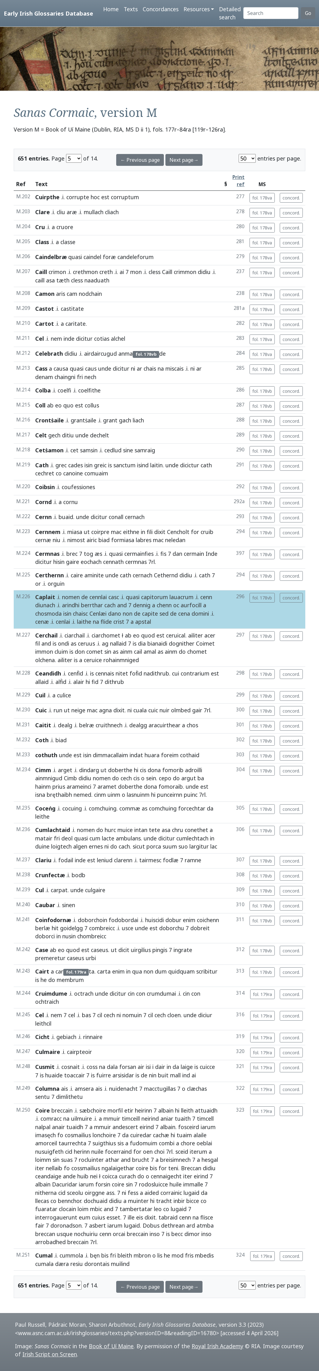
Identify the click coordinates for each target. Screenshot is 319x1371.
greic (100, 465)
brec (72, 553)
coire (142, 1168)
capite (150, 613)
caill (40, 280)
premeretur (50, 958)
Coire (42, 1110)
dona (154, 770)
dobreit (200, 928)
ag (105, 643)
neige (78, 710)
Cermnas (47, 553)
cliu (61, 212)
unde (104, 368)
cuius (98, 1217)
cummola (71, 1255)
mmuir (111, 1118)
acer (209, 635)
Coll (40, 405)
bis (153, 1168)
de (84, 597)
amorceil (46, 1143)
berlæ (42, 928)
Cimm (43, 770)
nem (56, 338)
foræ (109, 257)
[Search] (270, 13)
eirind (147, 1127)
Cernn (43, 517)
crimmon (185, 272)
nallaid (118, 643)
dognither (181, 643)
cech (126, 778)
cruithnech (109, 725)
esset (113, 1217)
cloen (174, 1015)
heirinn (143, 1110)
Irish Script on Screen (49, 1354)
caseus (99, 950)
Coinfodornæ (53, 920)
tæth (62, 280)
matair (43, 838)
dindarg (89, 770)
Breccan (191, 1168)
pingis (159, 950)
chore (188, 1143)
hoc (95, 197)
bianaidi (157, 643)
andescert (125, 1127)
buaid (66, 517)
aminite (94, 575)
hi (88, 682)
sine (128, 450)
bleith (124, 1255)
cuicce (207, 1066)
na (161, 368)
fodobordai (123, 920)
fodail (65, 860)
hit (55, 928)
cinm (100, 794)
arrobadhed (50, 1242)
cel (71, 1015)
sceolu (75, 1192)
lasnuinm (138, 794)
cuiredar (140, 1135)
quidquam (181, 971)
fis (163, 553)
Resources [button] (196, 9)
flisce (206, 1217)
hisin (58, 561)
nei (94, 1176)
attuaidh (206, 1110)
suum (170, 846)
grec (61, 465)
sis (120, 1143)
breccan (45, 1234)
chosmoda (48, 613)
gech (54, 435)
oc (176, 605)
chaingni (65, 377)
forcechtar (191, 808)
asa (50, 280)
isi (148, 1066)
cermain (194, 553)
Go (308, 13)
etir (128, 1110)
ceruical (175, 635)
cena (184, 613)
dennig (141, 605)
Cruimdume (51, 993)
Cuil (40, 695)
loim (83, 1209)
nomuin (132, 1015)
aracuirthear (164, 725)
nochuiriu (86, 1234)
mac (116, 532)
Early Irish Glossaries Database (48, 13)
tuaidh (74, 1127)
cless (154, 272)
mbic (96, 1209)
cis (143, 770)
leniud (104, 860)
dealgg (138, 725)
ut (87, 532)
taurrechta (72, 1143)
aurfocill (191, 605)
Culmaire (47, 1052)
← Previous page (140, 159)
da (210, 808)
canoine (73, 473)
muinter (138, 1201)
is (110, 465)
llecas (42, 1201)
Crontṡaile (49, 420)
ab (50, 405)
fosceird (188, 1127)
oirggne (95, 1192)
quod (148, 635)
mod (177, 1255)
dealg (65, 725)
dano (114, 613)
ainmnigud (48, 778)
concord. (291, 198)
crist (118, 621)
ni (133, 368)
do (182, 651)
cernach (142, 575)
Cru (40, 227)
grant (110, 420)
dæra (62, 1264)
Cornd (43, 502)
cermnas (136, 561)
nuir (164, 710)
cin (131, 993)
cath (206, 465)
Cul (39, 890)
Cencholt (178, 532)
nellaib (54, 1168)
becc (177, 1234)
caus (91, 368)
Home (111, 9)
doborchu (171, 928)
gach (125, 420)
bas (86, 1015)
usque (65, 1234)
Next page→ (183, 159)
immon (44, 651)
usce (127, 928)
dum (161, 971)
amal (150, 651)
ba (201, 778)
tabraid (168, 1217)
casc (113, 597)
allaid (42, 682)
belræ (86, 725)
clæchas (197, 1088)
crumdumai (161, 993)
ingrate (183, 950)
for (195, 532)
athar (112, 1159)
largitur (199, 846)
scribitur (206, 971)
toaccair (74, 1075)
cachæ (161, 1135)
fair (39, 1225)
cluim (61, 651)
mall (175, 1075)
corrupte (77, 197)
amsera (84, 1088)
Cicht (42, 1037)
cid (68, 1151)
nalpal (42, 1127)
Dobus (151, 1225)
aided (152, 1192)
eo (58, 405)
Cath (42, 465)
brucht (140, 1159)
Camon (45, 293)
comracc (51, 1118)
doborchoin (92, 920)
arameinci (79, 786)
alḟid (60, 682)
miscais (174, 368)
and (122, 605)
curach (127, 1176)
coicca (109, 1176)
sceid (181, 1151)
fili (150, 532)
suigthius (104, 1143)
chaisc (80, 613)
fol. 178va (262, 198)
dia (142, 643)
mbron (142, 1255)
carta (104, 971)
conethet (196, 830)
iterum (198, 1151)
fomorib (172, 770)
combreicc (102, 928)
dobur (173, 920)
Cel (39, 338)
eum (84, 1217)
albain (166, 1110)
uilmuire (81, 1118)
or (38, 583)
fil (37, 643)
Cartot (44, 323)
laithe (84, 621)
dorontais (96, 1264)
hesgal (210, 1159)
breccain (62, 1110)
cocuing (72, 808)
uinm (113, 794)
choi (159, 1151)
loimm (43, 1159)
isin (88, 465)
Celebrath (49, 353)
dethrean (173, 1225)
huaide (54, 1075)
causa (61, 368)
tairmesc (150, 860)
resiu (76, 1264)
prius (58, 786)
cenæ (42, 621)
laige (187, 1066)
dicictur (189, 465)
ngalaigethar (118, 1168)
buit (163, 1075)
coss (92, 1066)
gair (197, 710)
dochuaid (95, 1201)
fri (80, 377)
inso (155, 1234)
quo (68, 405)
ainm (126, 651)
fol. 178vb (262, 369)
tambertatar (136, 1209)
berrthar (92, 605)
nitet (122, 673)
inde (69, 338)
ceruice (93, 660)
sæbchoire (92, 1110)
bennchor (69, 1201)
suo (183, 846)
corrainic (171, 1192)
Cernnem (47, 532)
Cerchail (46, 635)
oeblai (204, 1143)
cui (175, 673)
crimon (57, 272)
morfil (115, 1110)
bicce (192, 1201)
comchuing (103, 808)
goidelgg (71, 928)
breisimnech (175, 1159)
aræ (72, 212)
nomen (71, 597)
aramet (107, 786)
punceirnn (169, 794)
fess (133, 1192)
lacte (108, 838)
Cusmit (45, 1066)
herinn (82, 1151)
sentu (42, 1096)
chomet (197, 651)
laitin (156, 465)
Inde (211, 553)
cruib (207, 532)
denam (44, 377)
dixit (159, 532)
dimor (192, 1234)
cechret (44, 473)
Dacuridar (64, 1184)
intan (140, 830)
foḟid (136, 673)
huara (152, 755)
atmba (205, 1225)
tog (88, 553)
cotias (101, 338)
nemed (82, 794)
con (140, 993)
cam (72, 293)
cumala (44, 1264)
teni (173, 1168)
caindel (92, 257)
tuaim (184, 1135)
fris (189, 1255)
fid (95, 682)
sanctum (124, 465)
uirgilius (141, 950)
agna (105, 710)
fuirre (103, 1075)
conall (116, 517)
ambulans (128, 838)
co (59, 473)
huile (175, 1184)
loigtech (61, 846)
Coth (42, 740)
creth (106, 272)
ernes (96, 846)
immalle (193, 1184)
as (73, 643)
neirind (150, 1118)
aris (60, 293)
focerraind (118, 1151)
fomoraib (171, 786)
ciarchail (74, 635)
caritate (75, 323)
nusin (69, 936)
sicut (139, 846)
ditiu (68, 435)
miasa (74, 532)
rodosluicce (153, 1184)
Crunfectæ (50, 875)
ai (122, 272)
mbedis (204, 1255)
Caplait (45, 597)
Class (42, 242)
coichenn (208, 920)
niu (56, 540)
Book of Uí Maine (111, 1346)
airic (92, 540)
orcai (119, 1234)
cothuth (46, 755)
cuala (140, 710)
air (141, 1066)
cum (94, 838)
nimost (76, 540)
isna (40, 794)
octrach (83, 993)
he (43, 980)
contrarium (195, 673)
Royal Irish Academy (217, 1346)
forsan (127, 1066)
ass (110, 1192)
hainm (43, 786)
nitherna (46, 1192)
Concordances (161, 9)
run (58, 710)
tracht (164, 1201)
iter (39, 1168)
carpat (59, 890)
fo (60, 1135)
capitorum (154, 597)
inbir (179, 1201)
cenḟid (75, 673)
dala (112, 1066)
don (80, 651)
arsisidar (123, 1075)
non (127, 613)
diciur (205, 1015)
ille (131, 1217)
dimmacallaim (110, 755)
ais (64, 1088)
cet (74, 450)
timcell (205, 1118)
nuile (97, 1151)
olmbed (181, 710)
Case (41, 950)
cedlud (112, 450)
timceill (131, 1118)
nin (152, 1075)
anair (58, 1127)
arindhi (70, 605)
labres (143, 540)
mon (136, 272)
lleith (187, 1110)
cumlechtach (192, 838)
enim (189, 920)
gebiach (66, 1037)
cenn (206, 597)
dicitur (84, 338)
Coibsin (45, 487)
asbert (97, 1225)
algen (80, 846)
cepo (165, 778)
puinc (191, 794)
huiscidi (154, 920)
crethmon (85, 272)
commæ (129, 808)
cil (99, 1015)
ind (186, 1075)
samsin (89, 450)
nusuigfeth (49, 1151)
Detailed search (230, 13)
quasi (75, 257)
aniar (166, 1118)
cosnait (70, 1066)
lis (159, 1255)
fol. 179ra (262, 994)
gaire (72, 561)
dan (177, 553)
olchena (45, 660)
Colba (43, 390)
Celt (41, 435)
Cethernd (166, 575)
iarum (208, 1127)
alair (78, 682)
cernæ (43, 540)
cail (138, 651)
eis (139, 1217)
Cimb (70, 778)
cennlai (98, 597)
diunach (45, 605)
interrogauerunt (56, 1217)
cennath (113, 561)
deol (67, 838)
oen (148, 1151)
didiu (204, 272)
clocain (67, 1209)
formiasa (122, 540)
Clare (42, 212)
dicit (123, 950)
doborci (45, 936)
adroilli (193, 770)
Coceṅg (45, 808)
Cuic (41, 710)
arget (65, 770)
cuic (153, 710)
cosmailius (78, 1135)
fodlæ (171, 860)
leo (158, 1209)
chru (177, 830)
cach (110, 605)
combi (166, 1143)
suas (67, 1159)
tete (154, 830)
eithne (131, 532)
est (105, 197)
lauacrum (181, 597)
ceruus (86, 643)
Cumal (44, 1255)
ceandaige (48, 1176)
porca (153, 846)
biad (104, 540)
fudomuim (143, 1143)
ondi (63, 643)
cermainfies (139, 553)
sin (107, 651)
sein (151, 778)
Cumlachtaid (52, 830)
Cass (41, 368)
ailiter (195, 635)
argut (188, 778)
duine (42, 846)
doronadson (66, 1225)
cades (75, 465)
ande (69, 1176)
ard (190, 1225)
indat (136, 755)
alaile (200, 1135)
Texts (131, 9)
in (143, 532)
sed (164, 613)
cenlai (63, 621)
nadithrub (156, 673)
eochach (91, 561)
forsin (102, 1184)
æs (98, 553)
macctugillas (160, 1088)
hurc (110, 830)
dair (160, 1066)
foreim (170, 755)
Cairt (42, 971)
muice (125, 830)
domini (200, 613)
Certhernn (49, 575)
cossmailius (85, 1168)
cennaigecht (166, 1176)
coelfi (64, 390)
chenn (164, 605)
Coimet (205, 643)
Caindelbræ (51, 257)
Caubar (45, 905)
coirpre (100, 532)
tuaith (183, 1118)
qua (137, 971)
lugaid (191, 1192)
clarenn (123, 860)
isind (143, 465)
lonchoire (104, 1135)
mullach (93, 212)
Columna (47, 1088)
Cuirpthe (47, 197)
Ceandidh (48, 673)
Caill (41, 272)
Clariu (43, 860)
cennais (104, 673)
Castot (44, 308)
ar (139, 368)
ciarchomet (106, 635)
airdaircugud (100, 353)
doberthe (120, 770)
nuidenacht (123, 1088)
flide (106, 621)
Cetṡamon (49, 450)
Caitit (43, 725)
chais (150, 368)
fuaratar (46, 1209)
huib (82, 1176)
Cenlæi (98, 613)
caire (77, 575)
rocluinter (91, 1159)
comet (94, 651)
